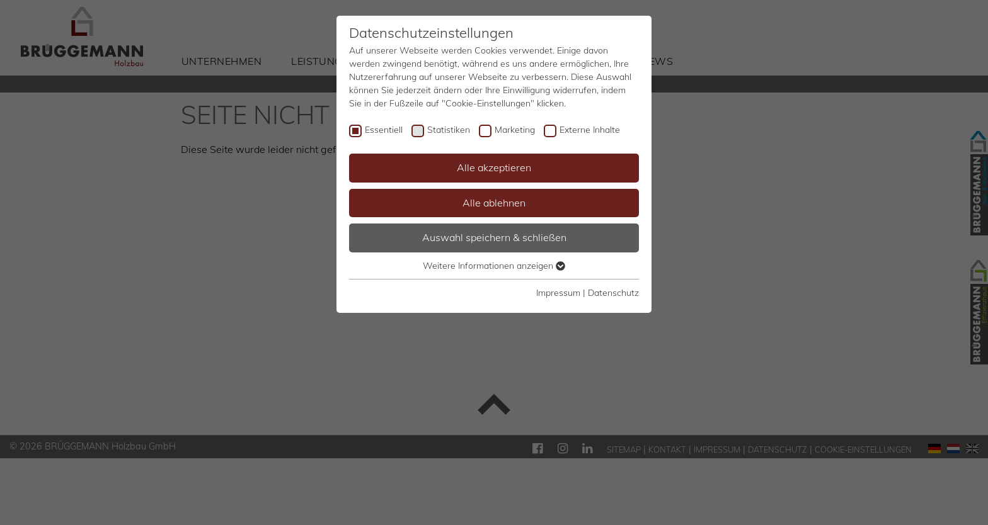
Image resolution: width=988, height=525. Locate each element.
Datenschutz (613, 292)
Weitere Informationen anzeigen (494, 265)
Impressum (558, 292)
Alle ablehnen (494, 202)
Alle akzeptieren (494, 167)
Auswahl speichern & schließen (494, 237)
